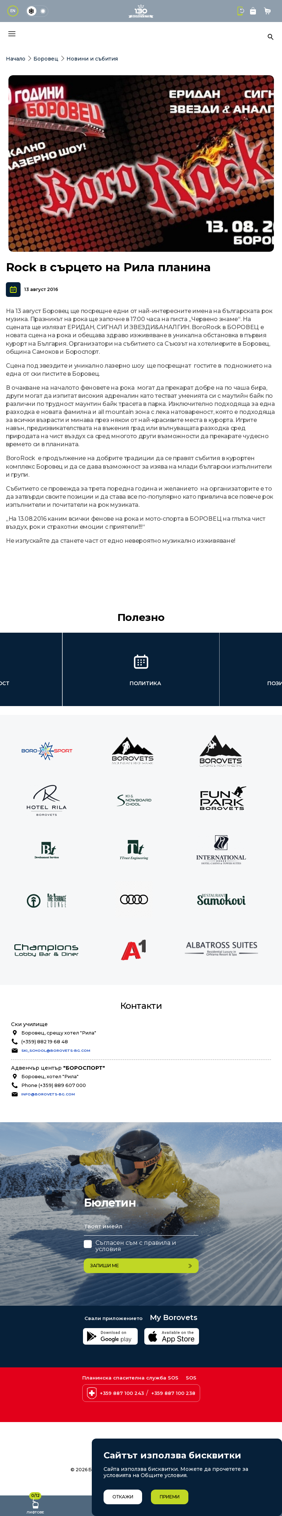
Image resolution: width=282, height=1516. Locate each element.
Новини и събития (92, 58)
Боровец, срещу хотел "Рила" (58, 1033)
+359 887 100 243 (122, 1393)
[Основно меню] (12, 34)
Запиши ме (141, 1265)
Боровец (45, 58)
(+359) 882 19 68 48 (44, 1041)
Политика (145, 683)
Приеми (170, 1496)
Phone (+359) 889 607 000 (53, 1085)
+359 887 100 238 (173, 1393)
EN (12, 10)
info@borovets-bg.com (48, 1094)
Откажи (122, 1496)
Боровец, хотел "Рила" (50, 1076)
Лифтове (35, 1504)
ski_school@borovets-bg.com (55, 1050)
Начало (15, 58)
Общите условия (164, 1475)
